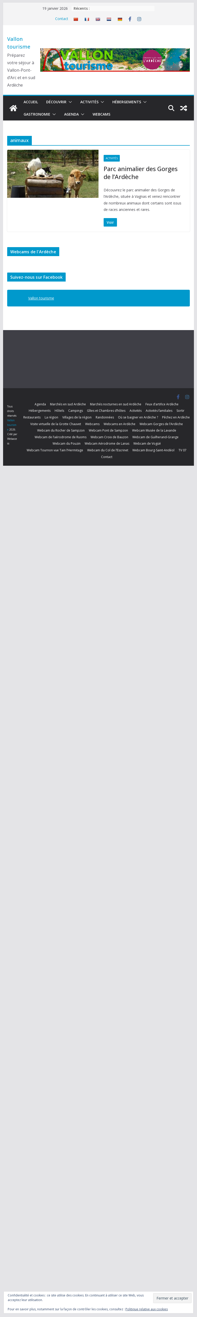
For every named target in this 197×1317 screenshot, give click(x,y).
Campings (75, 410)
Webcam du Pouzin (67, 443)
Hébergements (126, 101)
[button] (69, 102)
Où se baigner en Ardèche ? (138, 417)
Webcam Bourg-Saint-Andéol (153, 450)
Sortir (180, 410)
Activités (89, 101)
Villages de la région (77, 417)
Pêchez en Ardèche (176, 417)
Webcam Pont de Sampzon (108, 430)
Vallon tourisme (41, 298)
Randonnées (105, 417)
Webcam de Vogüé (147, 443)
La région (51, 417)
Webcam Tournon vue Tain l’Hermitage (55, 450)
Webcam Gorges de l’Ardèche (161, 424)
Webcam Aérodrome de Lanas (107, 443)
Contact (61, 18)
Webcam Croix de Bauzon (109, 437)
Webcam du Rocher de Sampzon (61, 430)
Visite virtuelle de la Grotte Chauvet (55, 424)
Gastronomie (37, 114)
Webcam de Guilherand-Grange (155, 437)
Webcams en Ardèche (119, 424)
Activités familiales (159, 410)
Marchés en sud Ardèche (68, 404)
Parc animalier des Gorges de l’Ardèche (141, 172)
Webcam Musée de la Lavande (154, 430)
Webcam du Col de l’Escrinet (107, 450)
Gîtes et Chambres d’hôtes (106, 410)
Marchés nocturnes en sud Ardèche (115, 404)
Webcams (101, 114)
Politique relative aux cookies (146, 1309)
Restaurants (32, 417)
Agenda (71, 114)
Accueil (31, 101)
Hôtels (59, 410)
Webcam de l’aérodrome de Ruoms (60, 437)
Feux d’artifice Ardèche (162, 404)
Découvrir (56, 101)
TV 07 (182, 450)
